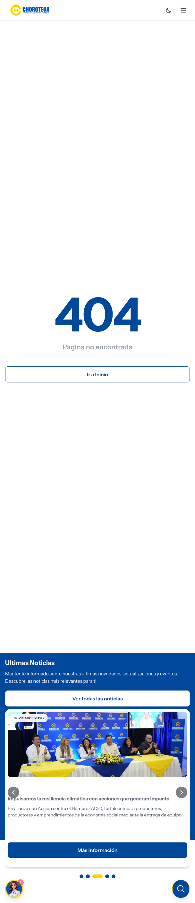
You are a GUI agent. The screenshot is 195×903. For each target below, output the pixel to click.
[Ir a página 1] (81, 876)
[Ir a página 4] (107, 876)
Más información (97, 850)
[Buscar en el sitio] (181, 889)
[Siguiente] (181, 792)
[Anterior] (13, 792)
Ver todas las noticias (97, 698)
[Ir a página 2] (88, 876)
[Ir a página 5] (113, 876)
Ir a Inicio (97, 374)
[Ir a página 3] (97, 876)
